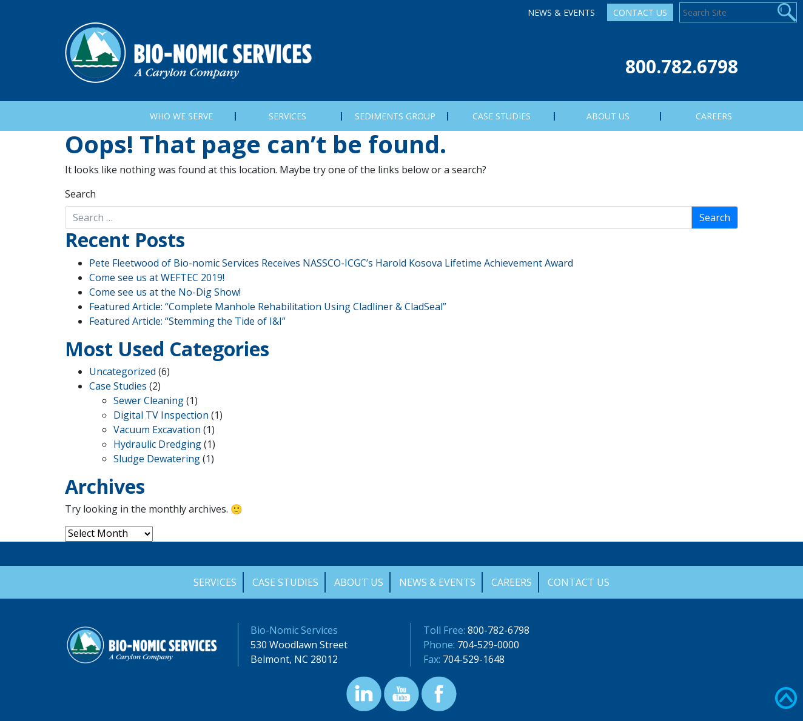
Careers (511, 582)
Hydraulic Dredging (157, 444)
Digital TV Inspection (161, 415)
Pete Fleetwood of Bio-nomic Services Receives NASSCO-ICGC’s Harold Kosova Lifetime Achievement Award (331, 263)
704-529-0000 (488, 644)
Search (80, 194)
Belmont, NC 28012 (294, 659)
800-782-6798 (498, 630)
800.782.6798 (681, 66)
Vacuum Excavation (157, 429)
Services (215, 582)
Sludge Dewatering (156, 458)
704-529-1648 (474, 659)
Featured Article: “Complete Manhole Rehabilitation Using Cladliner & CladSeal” (267, 306)
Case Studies (118, 386)
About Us (358, 582)
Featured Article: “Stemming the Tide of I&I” (187, 321)
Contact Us (640, 12)
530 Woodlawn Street (299, 644)
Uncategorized (122, 371)
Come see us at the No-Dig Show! (165, 292)
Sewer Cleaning (148, 400)
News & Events (561, 12)
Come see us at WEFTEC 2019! (156, 277)
